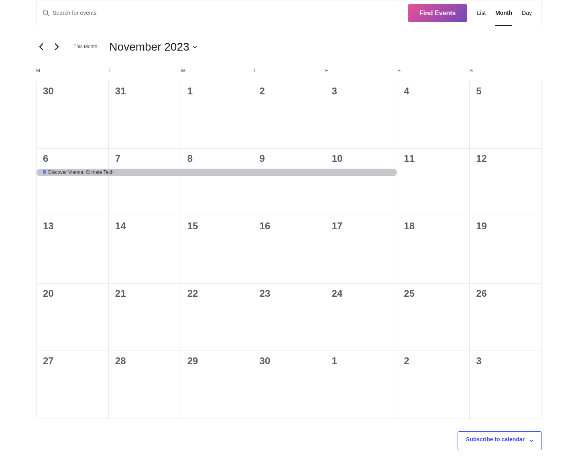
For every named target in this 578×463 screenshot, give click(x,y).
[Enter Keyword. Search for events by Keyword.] (222, 13)
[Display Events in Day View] (527, 13)
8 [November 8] (190, 158)
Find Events (437, 13)
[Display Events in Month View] (503, 13)
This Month (85, 46)
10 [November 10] (337, 158)
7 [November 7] (117, 158)
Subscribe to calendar (495, 439)
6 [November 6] (45, 158)
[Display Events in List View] (481, 13)
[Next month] (56, 47)
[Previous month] (41, 47)
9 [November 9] (262, 158)
